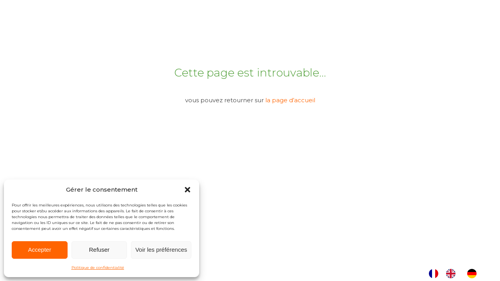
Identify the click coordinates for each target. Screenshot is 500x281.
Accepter (39, 249)
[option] (452, 273)
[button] (187, 190)
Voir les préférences (161, 249)
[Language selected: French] (456, 273)
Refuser (99, 249)
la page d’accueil (290, 100)
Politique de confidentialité (97, 267)
